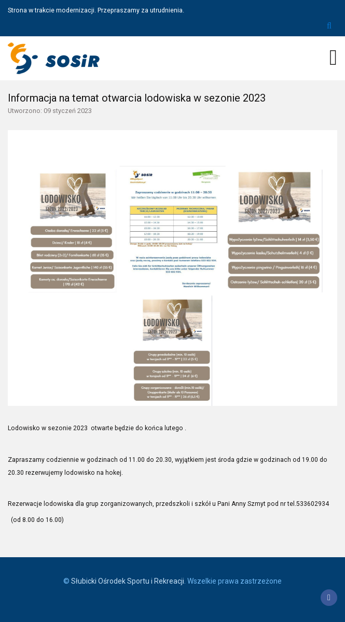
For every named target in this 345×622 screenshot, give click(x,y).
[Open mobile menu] (333, 57)
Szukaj (329, 26)
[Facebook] (329, 597)
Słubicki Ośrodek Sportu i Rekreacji (127, 581)
